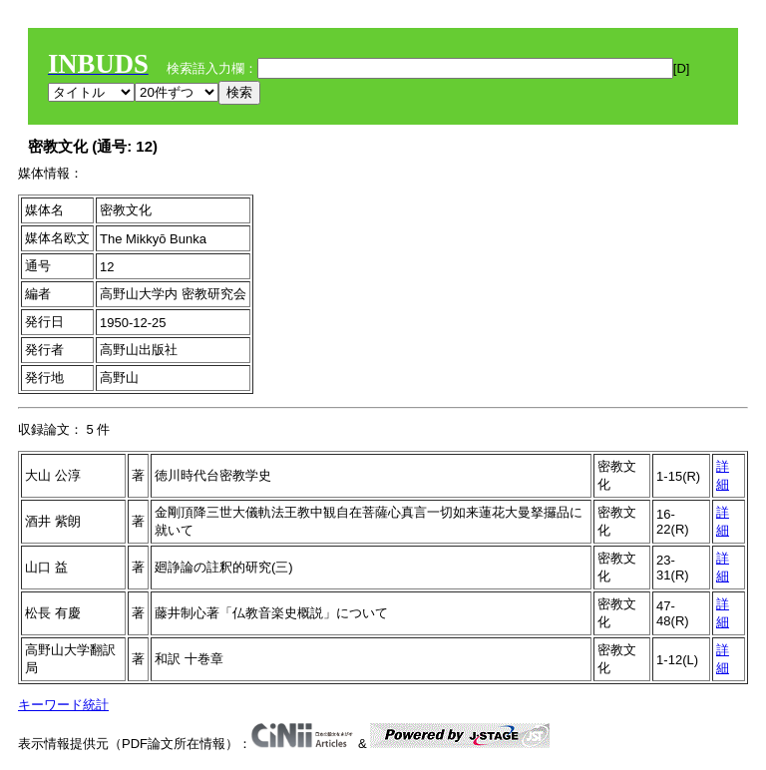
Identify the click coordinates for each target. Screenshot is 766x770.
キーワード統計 (63, 704)
